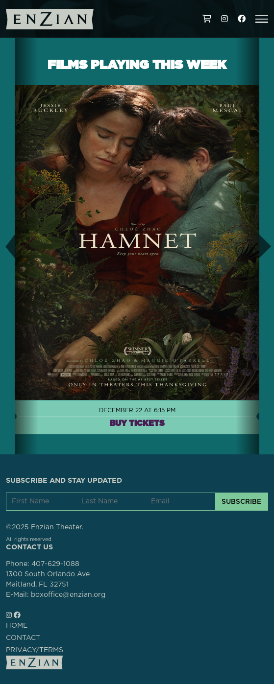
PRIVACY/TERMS (34, 650)
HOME (16, 625)
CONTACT (23, 638)
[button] (261, 19)
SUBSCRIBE (241, 501)
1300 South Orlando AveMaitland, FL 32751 (48, 579)
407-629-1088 (55, 564)
